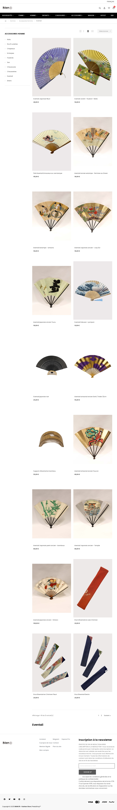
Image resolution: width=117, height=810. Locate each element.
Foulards (10, 58)
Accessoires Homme (15, 34)
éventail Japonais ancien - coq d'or (87, 248)
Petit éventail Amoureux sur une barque (47, 173)
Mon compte (44, 750)
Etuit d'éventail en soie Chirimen (86, 620)
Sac (8, 62)
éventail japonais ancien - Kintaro (45, 620)
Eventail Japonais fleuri (41, 99)
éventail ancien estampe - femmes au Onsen (91, 173)
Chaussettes (11, 71)
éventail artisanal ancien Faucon (86, 471)
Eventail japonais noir (41, 396)
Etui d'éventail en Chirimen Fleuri (45, 694)
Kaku (9, 39)
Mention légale (44, 746)
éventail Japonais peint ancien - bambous (49, 545)
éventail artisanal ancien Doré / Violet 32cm (90, 396)
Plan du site (57, 746)
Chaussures (11, 67)
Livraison (42, 739)
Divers (9, 81)
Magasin (56, 739)
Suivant (107, 716)
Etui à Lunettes (12, 44)
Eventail (10, 76)
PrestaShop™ (36, 806)
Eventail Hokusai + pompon (84, 322)
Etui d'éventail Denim (82, 694)
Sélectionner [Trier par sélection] (105, 31)
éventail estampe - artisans (43, 248)
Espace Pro (66, 739)
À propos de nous (45, 743)
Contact (56, 743)
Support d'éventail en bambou (44, 471)
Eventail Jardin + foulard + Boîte (86, 99)
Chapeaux (11, 48)
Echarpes (10, 53)
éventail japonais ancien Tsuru (44, 322)
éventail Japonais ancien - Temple (87, 545)
